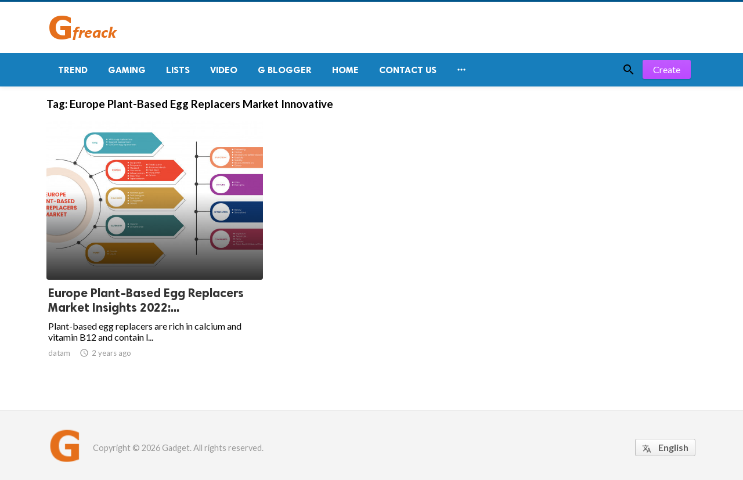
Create (666, 69)
